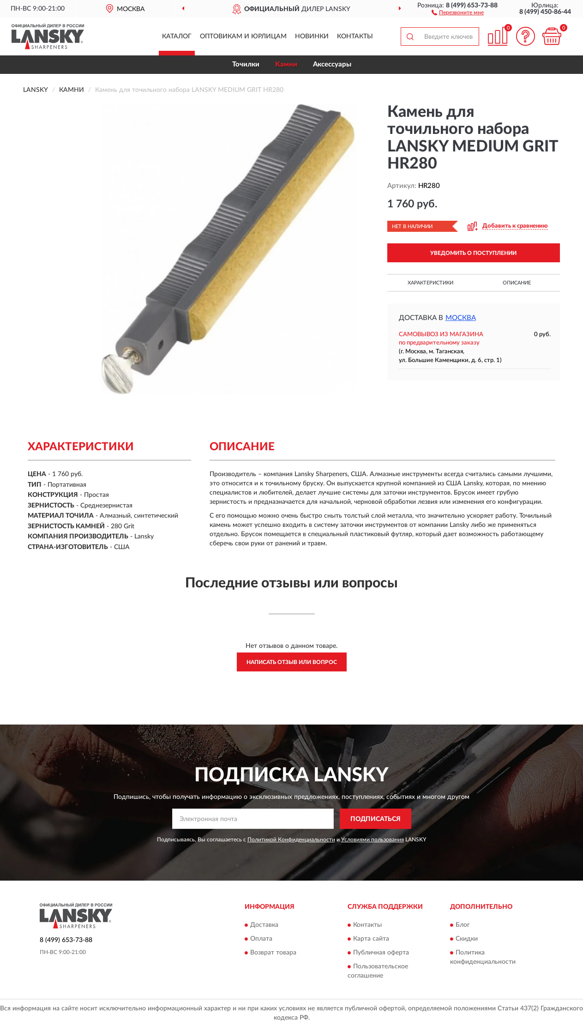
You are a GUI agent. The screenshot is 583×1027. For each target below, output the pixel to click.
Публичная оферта (381, 952)
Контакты (355, 36)
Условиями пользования (372, 839)
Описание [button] (517, 282)
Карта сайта (371, 939)
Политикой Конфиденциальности (291, 839)
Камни (286, 64)
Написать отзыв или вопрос (291, 662)
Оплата (261, 939)
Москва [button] (460, 317)
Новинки (312, 36)
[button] (458, 12)
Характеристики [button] (430, 282)
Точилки (245, 64)
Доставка (264, 925)
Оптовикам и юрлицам (243, 36)
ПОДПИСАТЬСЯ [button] (375, 819)
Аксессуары (332, 64)
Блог (463, 925)
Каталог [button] (177, 36)
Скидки (467, 939)
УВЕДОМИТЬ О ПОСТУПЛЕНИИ (473, 253)
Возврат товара (273, 952)
